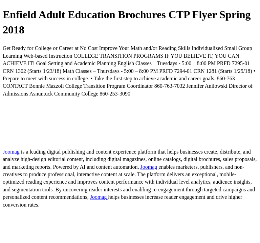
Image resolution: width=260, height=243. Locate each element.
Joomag (12, 152)
